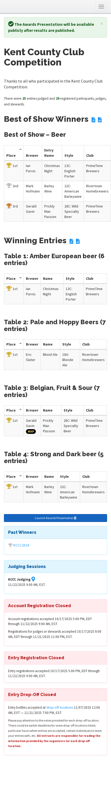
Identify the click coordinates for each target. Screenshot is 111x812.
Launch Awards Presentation (55, 518)
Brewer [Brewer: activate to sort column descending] (32, 155)
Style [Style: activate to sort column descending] (68, 155)
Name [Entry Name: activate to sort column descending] (48, 278)
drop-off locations (59, 707)
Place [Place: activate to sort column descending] (11, 155)
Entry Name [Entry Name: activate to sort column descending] (49, 153)
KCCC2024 (21, 545)
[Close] (101, 23)
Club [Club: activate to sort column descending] (90, 155)
